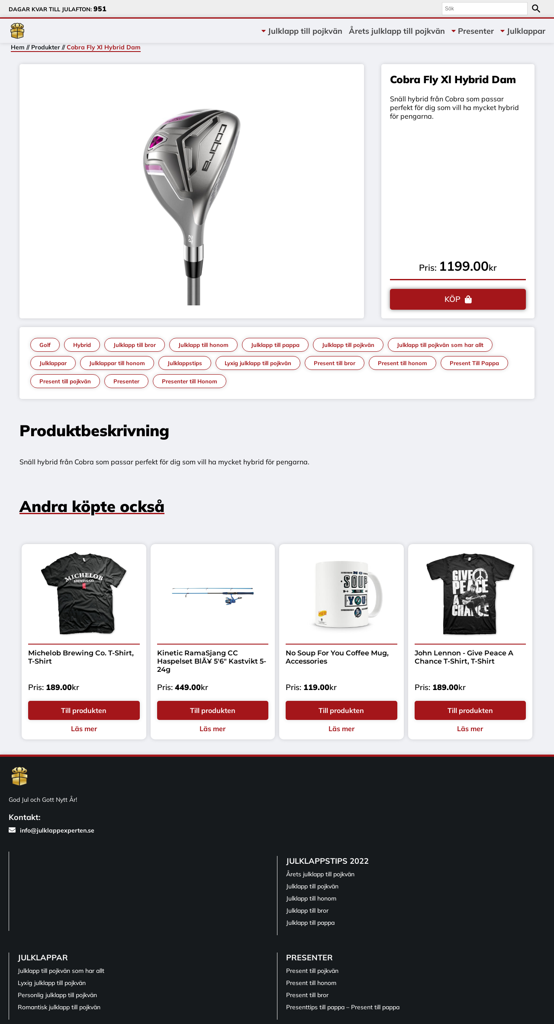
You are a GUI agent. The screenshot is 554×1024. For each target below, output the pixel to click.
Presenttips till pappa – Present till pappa (342, 1007)
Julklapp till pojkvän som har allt (440, 344)
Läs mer (84, 728)
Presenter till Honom (189, 381)
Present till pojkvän (65, 381)
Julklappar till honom (117, 363)
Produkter (45, 47)
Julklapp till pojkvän (305, 31)
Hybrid (82, 344)
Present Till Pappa (474, 363)
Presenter (476, 31)
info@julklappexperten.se (51, 830)
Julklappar (526, 31)
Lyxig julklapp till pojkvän (258, 363)
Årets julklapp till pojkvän (397, 31)
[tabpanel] (192, 189)
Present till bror (334, 363)
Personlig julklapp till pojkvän (57, 995)
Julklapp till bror (134, 344)
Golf (45, 344)
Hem (18, 47)
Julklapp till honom (203, 344)
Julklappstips (184, 363)
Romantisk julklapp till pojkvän (59, 1007)
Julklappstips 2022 (327, 861)
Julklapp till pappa (275, 344)
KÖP (452, 299)
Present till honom (402, 363)
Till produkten (83, 710)
